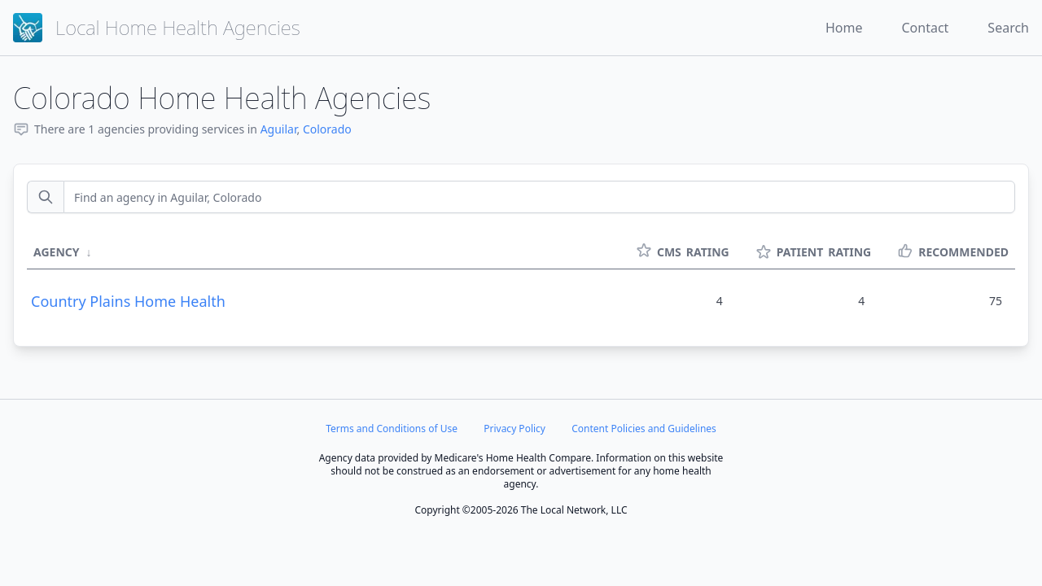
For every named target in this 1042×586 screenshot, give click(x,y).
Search (1008, 28)
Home (844, 28)
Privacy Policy (514, 428)
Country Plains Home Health (128, 301)
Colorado (327, 129)
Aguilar (278, 129)
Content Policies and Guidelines (643, 428)
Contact (924, 28)
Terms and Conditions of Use (392, 428)
